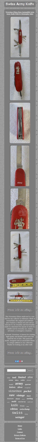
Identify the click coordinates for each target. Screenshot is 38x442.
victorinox (15, 391)
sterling (30, 398)
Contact (20, 432)
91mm (22, 406)
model (11, 384)
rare (11, 395)
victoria (22, 402)
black (29, 396)
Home (20, 426)
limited (22, 377)
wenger (20, 417)
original (28, 388)
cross (27, 406)
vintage (21, 395)
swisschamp (25, 409)
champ (26, 414)
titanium (10, 398)
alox (30, 377)
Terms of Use (20, 438)
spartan (28, 384)
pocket (27, 391)
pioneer (29, 380)
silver (20, 387)
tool (14, 377)
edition (14, 409)
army (19, 383)
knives (12, 387)
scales (8, 402)
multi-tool (30, 402)
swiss (17, 413)
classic (18, 399)
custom (11, 380)
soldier (23, 380)
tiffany (17, 380)
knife (14, 405)
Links (20, 429)
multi (14, 401)
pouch (23, 399)
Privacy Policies (20, 435)
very (8, 378)
